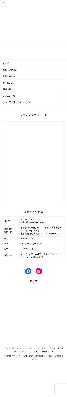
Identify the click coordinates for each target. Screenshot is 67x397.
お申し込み (8, 83)
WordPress (18, 356)
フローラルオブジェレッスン (16, 102)
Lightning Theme (35, 356)
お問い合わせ (9, 76)
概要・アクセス (10, 70)
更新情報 (7, 89)
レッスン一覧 (9, 95)
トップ (6, 63)
